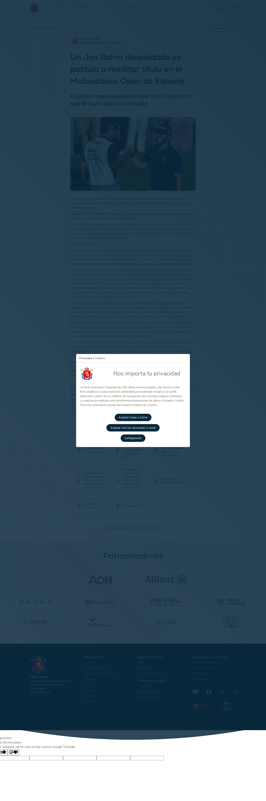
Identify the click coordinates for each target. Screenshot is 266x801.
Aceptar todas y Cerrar (133, 417)
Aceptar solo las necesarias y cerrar (133, 428)
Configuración (133, 438)
